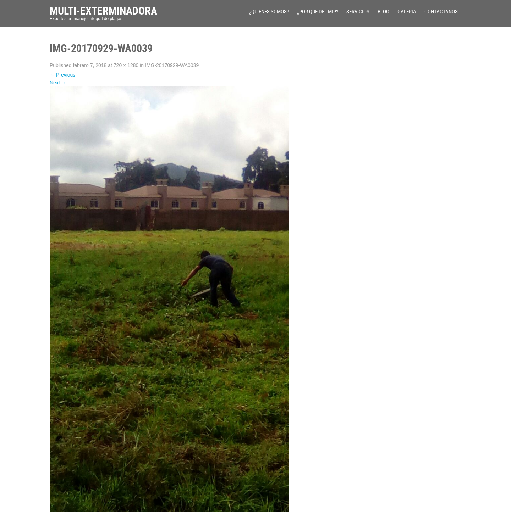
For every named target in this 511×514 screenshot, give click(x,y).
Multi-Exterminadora (103, 11)
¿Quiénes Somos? (269, 12)
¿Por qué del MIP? (317, 12)
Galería (406, 12)
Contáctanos (441, 12)
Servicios (357, 12)
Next (58, 82)
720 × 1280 (126, 65)
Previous (62, 75)
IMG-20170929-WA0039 (172, 65)
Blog (383, 12)
